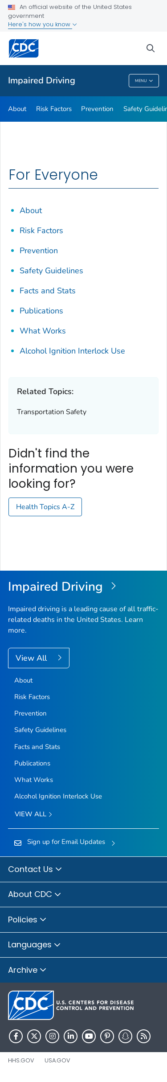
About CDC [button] (34, 895)
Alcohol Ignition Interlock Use (72, 351)
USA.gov (57, 1060)
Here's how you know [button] (42, 24)
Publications (41, 310)
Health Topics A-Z (45, 507)
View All (32, 658)
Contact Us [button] (35, 870)
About (17, 108)
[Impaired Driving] (83, 587)
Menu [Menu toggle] (144, 81)
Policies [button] (27, 920)
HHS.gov (21, 1060)
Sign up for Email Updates (66, 841)
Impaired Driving (41, 80)
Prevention (97, 108)
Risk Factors (54, 108)
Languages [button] (34, 945)
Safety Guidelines (51, 270)
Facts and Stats (48, 290)
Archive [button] (27, 970)
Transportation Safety (51, 412)
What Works (43, 330)
